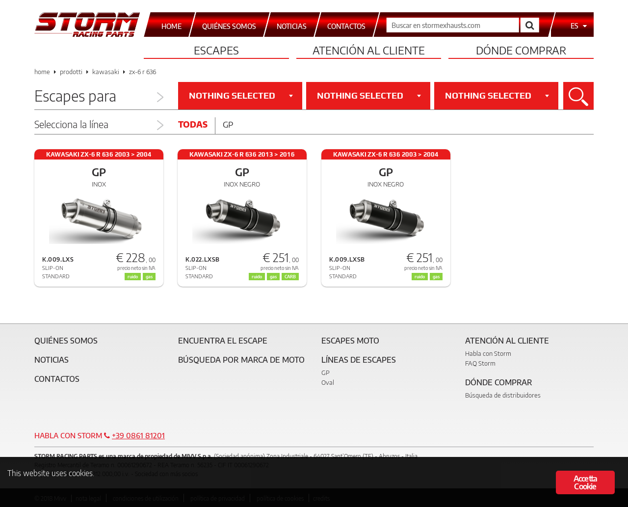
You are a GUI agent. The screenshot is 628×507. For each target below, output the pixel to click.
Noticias (51, 360)
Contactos (56, 379)
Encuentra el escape (222, 341)
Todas (193, 124)
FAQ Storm (480, 363)
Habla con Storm (488, 353)
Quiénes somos (66, 341)
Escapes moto (350, 341)
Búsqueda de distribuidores (503, 395)
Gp (228, 124)
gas (273, 276)
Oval (327, 382)
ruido (257, 276)
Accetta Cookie (585, 482)
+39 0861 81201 (138, 435)
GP (325, 372)
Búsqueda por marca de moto (241, 360)
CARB (290, 276)
